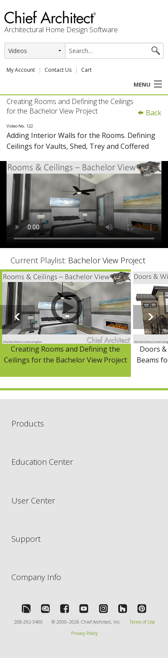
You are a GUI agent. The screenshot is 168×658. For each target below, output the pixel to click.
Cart (86, 70)
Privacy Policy (84, 633)
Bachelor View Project (106, 260)
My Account (21, 70)
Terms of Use (142, 622)
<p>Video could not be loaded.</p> (84, 204)
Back (149, 113)
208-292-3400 (28, 622)
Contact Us (58, 70)
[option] (65, 323)
